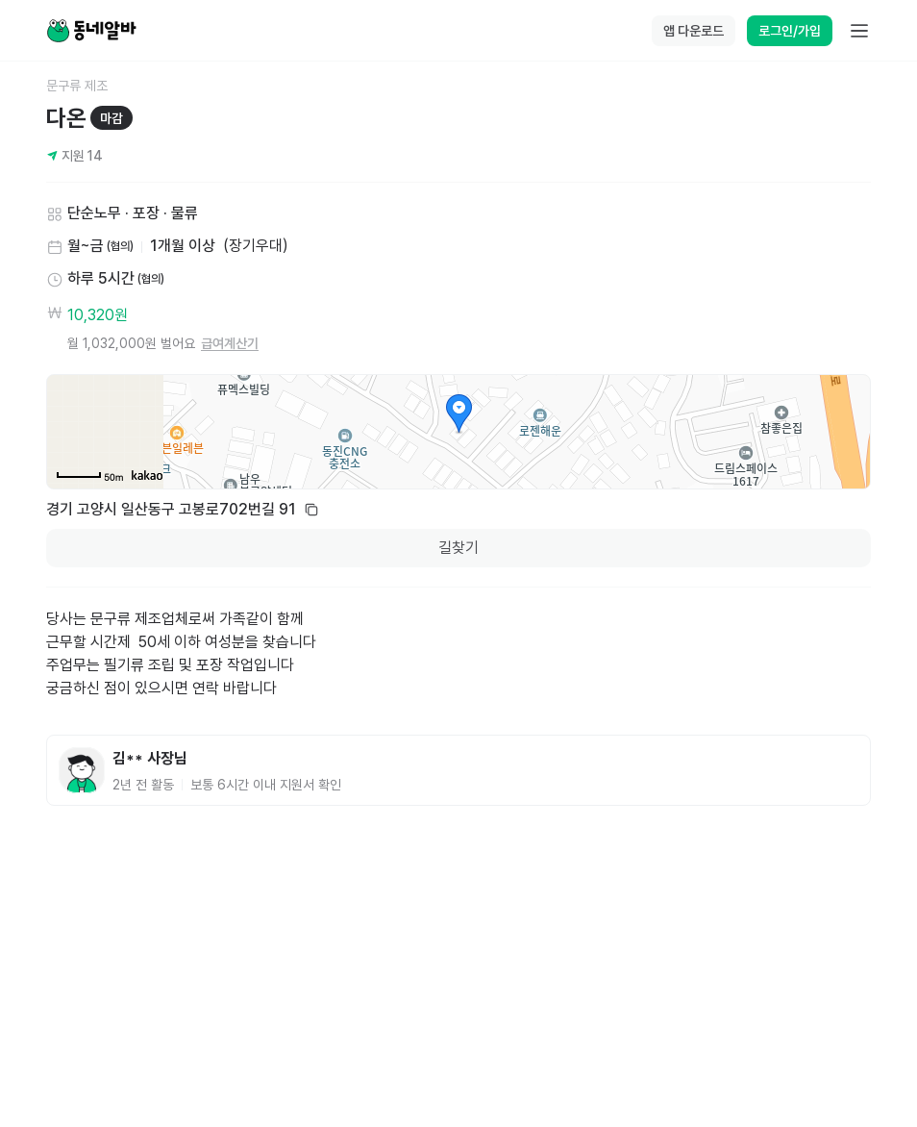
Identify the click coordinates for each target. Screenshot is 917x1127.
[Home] (91, 30)
